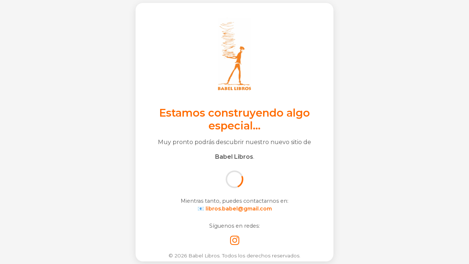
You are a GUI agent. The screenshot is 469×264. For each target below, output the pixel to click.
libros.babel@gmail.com (239, 208)
